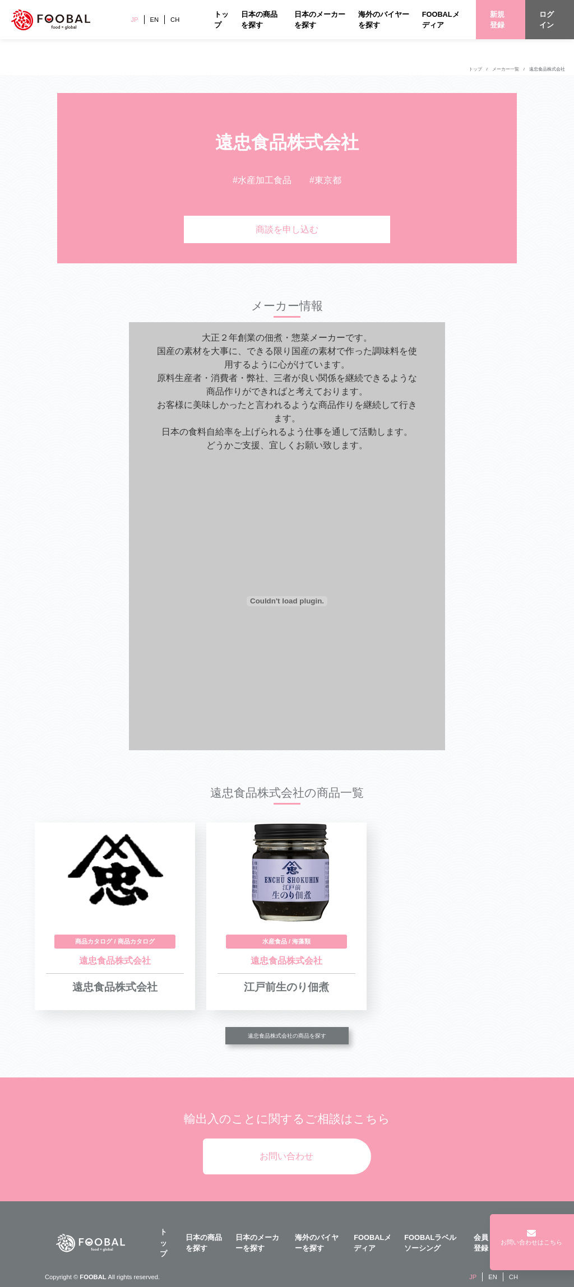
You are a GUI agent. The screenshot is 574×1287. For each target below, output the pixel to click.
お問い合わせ (286, 1156)
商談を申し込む (287, 229)
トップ (475, 69)
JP (134, 19)
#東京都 (325, 180)
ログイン (546, 19)
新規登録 (497, 19)
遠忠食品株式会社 (547, 69)
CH (174, 19)
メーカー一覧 (505, 69)
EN (154, 19)
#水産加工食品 (262, 180)
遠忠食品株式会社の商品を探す (287, 1036)
